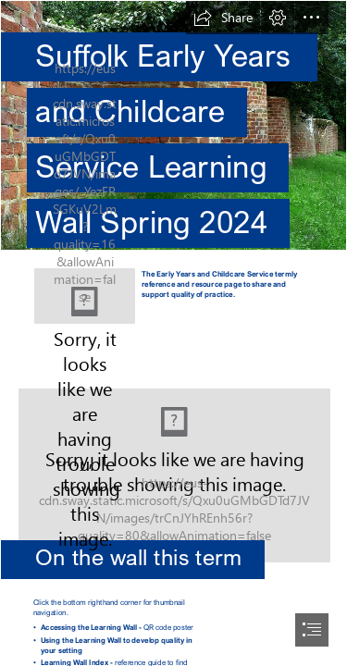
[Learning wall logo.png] (84, 296)
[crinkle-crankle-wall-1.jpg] (173, 130)
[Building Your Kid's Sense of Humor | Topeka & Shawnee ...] (173, 458)
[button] (223, 17)
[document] (173, 333)
